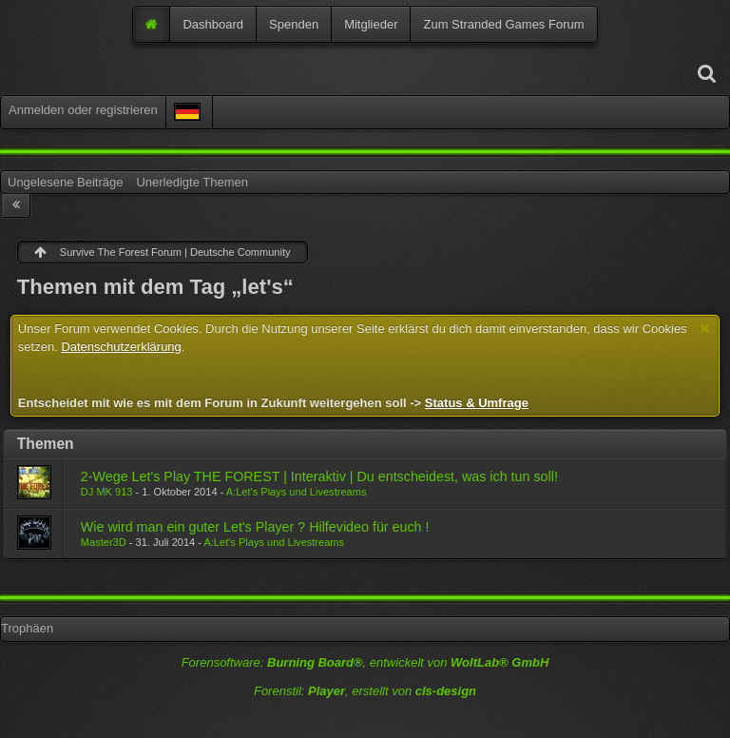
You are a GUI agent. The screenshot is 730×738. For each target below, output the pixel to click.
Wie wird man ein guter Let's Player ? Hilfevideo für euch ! (255, 526)
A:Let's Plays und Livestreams (296, 491)
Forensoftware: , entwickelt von (365, 662)
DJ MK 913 (107, 491)
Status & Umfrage (476, 403)
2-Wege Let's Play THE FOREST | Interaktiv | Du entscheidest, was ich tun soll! (319, 476)
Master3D (103, 542)
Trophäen (27, 628)
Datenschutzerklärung (121, 347)
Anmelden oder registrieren (83, 110)
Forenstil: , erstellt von (365, 691)
